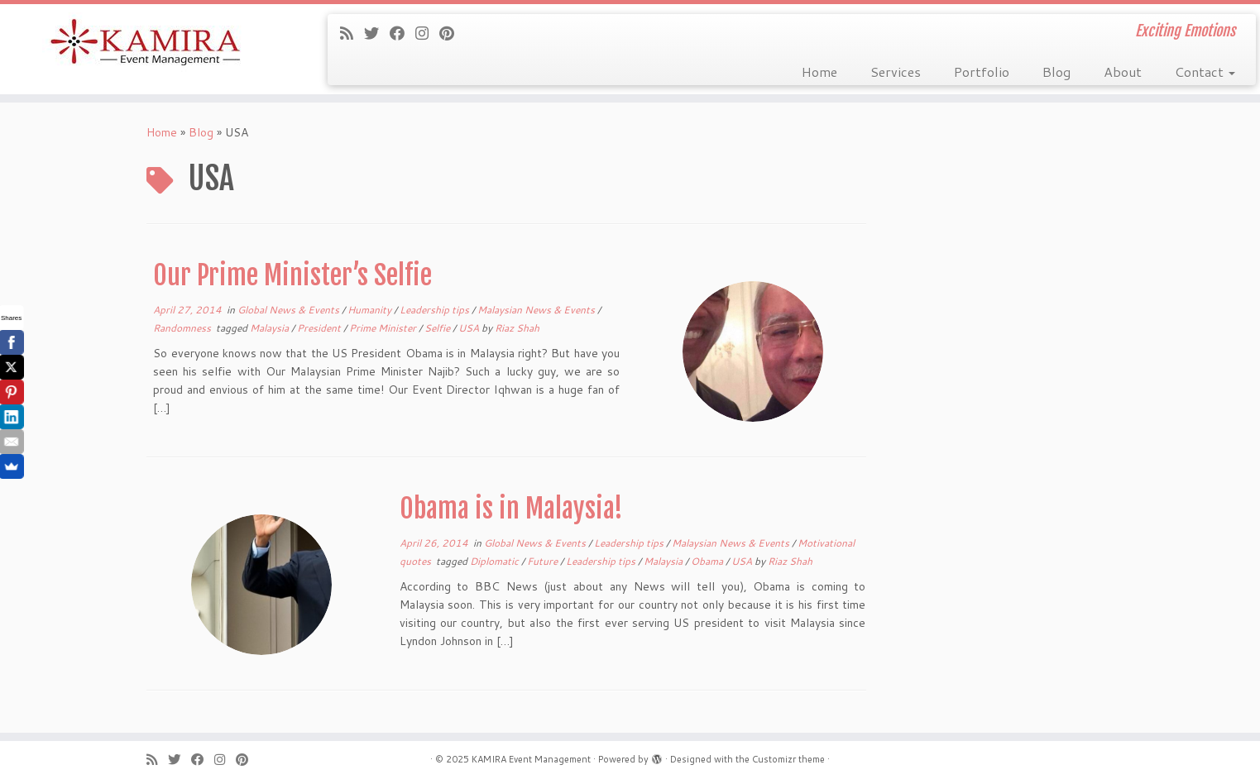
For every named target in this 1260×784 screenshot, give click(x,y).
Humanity (370, 310)
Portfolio (981, 71)
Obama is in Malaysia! (511, 508)
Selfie (438, 328)
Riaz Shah (517, 328)
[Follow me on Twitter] (377, 33)
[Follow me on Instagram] (427, 33)
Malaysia (270, 328)
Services (895, 71)
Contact (1205, 71)
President (320, 328)
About (1123, 71)
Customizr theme (788, 759)
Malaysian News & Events (537, 310)
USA (469, 328)
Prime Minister (384, 328)
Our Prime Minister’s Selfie (292, 275)
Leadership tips (436, 310)
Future (543, 561)
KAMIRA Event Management (531, 759)
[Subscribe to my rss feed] (352, 33)
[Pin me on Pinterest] (452, 33)
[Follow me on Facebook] (402, 33)
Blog (1056, 71)
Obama (708, 561)
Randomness (183, 328)
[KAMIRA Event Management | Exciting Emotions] (145, 43)
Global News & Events (289, 310)
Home (819, 71)
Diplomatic (495, 561)
